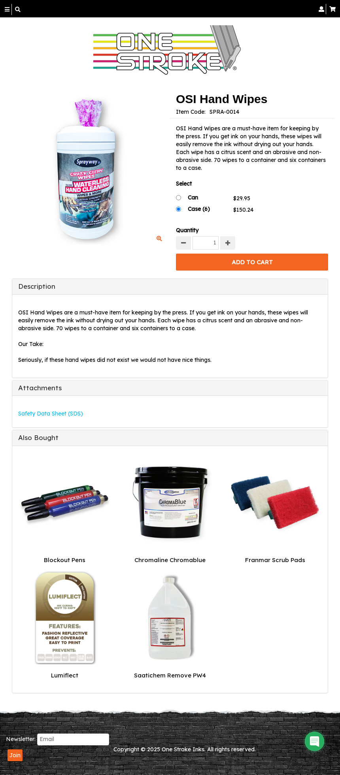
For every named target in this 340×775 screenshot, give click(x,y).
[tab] (170, 286)
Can (193, 197)
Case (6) (199, 209)
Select (184, 183)
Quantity (187, 230)
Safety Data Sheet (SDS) (50, 413)
